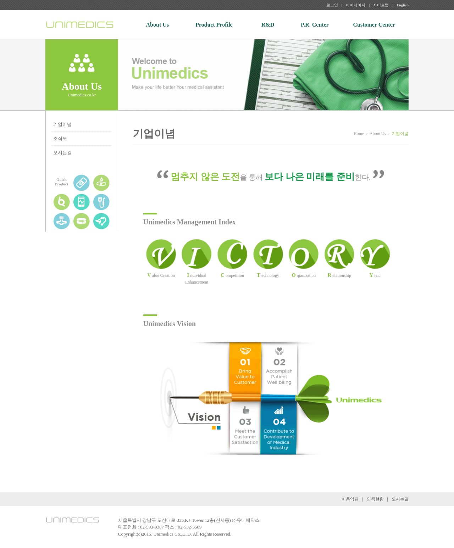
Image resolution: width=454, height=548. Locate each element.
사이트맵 (381, 5)
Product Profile (214, 25)
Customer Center (374, 25)
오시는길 (62, 152)
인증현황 (375, 499)
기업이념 (62, 124)
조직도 (60, 138)
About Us (157, 25)
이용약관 (350, 499)
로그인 (332, 5)
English (403, 5)
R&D (267, 25)
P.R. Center (315, 25)
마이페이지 (355, 5)
